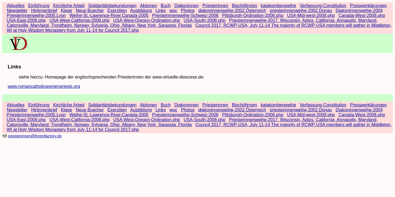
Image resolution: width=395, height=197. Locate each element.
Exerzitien (117, 10)
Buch (166, 5)
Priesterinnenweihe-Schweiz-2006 (185, 15)
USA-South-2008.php (204, 20)
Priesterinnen (215, 5)
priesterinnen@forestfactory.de (35, 136)
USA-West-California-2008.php (79, 20)
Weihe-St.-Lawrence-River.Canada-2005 (108, 15)
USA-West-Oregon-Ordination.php (146, 20)
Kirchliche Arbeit (68, 5)
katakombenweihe (278, 5)
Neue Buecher (90, 10)
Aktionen (148, 5)
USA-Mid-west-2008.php (311, 15)
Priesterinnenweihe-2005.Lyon (36, 15)
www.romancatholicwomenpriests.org (44, 86)
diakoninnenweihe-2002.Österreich (232, 10)
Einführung (38, 5)
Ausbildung (141, 10)
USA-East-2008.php (26, 20)
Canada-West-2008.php (361, 15)
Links (161, 10)
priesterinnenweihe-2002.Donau (301, 10)
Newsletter (17, 10)
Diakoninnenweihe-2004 (359, 10)
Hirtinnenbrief (44, 10)
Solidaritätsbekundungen (112, 5)
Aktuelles (15, 5)
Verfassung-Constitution (323, 5)
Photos (188, 10)
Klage (66, 10)
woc (173, 10)
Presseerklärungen (368, 5)
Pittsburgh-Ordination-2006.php (252, 15)
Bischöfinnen (244, 5)
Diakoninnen (186, 5)
